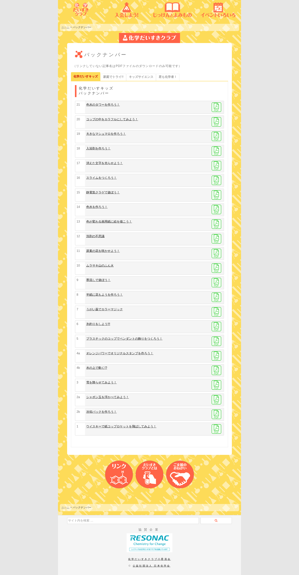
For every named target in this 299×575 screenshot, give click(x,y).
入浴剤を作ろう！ (98, 148)
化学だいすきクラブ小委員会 (149, 559)
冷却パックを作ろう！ (101, 411)
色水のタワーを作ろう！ (103, 104)
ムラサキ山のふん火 (100, 265)
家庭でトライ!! (113, 76)
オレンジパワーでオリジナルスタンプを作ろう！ (119, 353)
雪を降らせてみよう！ (101, 382)
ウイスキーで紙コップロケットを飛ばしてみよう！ (121, 426)
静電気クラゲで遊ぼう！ (103, 192)
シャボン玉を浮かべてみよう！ (107, 397)
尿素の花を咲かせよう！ (103, 250)
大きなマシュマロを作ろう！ (106, 133)
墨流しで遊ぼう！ (98, 280)
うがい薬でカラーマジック (104, 309)
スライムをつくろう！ (101, 177)
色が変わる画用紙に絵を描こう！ (109, 221)
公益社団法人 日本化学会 (151, 565)
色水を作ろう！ (97, 206)
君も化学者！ (168, 76)
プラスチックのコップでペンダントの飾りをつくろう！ (124, 338)
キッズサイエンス (141, 76)
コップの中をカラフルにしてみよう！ (112, 119)
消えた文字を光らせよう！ (104, 163)
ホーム (65, 27)
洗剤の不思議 (95, 236)
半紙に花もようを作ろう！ (104, 294)
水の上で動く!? (96, 367)
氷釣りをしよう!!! (98, 324)
